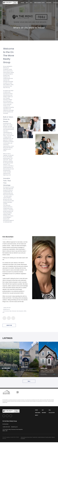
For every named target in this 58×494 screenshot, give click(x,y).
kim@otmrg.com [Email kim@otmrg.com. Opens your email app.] (6, 309)
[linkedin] (9, 318)
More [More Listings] (29, 381)
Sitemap (53, 437)
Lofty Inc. (8, 437)
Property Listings (48, 437)
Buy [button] (27, 2)
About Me (9, 325)
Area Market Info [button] (39, 2)
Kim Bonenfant (8, 237)
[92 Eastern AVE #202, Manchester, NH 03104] (29, 359)
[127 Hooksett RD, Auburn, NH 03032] (9, 359)
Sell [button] (31, 2)
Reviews (49, 2)
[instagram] (13, 318)
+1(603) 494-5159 (6, 307)
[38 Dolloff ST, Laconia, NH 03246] (48, 359)
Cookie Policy (35, 437)
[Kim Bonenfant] (43, 267)
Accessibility (23, 438)
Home (22, 2)
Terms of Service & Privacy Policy (26, 437)
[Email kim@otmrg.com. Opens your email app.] (14, 426)
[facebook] (4, 318)
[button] (10, 2)
